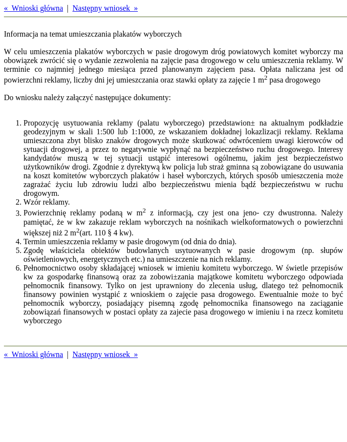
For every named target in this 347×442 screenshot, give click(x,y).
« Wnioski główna (33, 8)
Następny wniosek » (105, 8)
